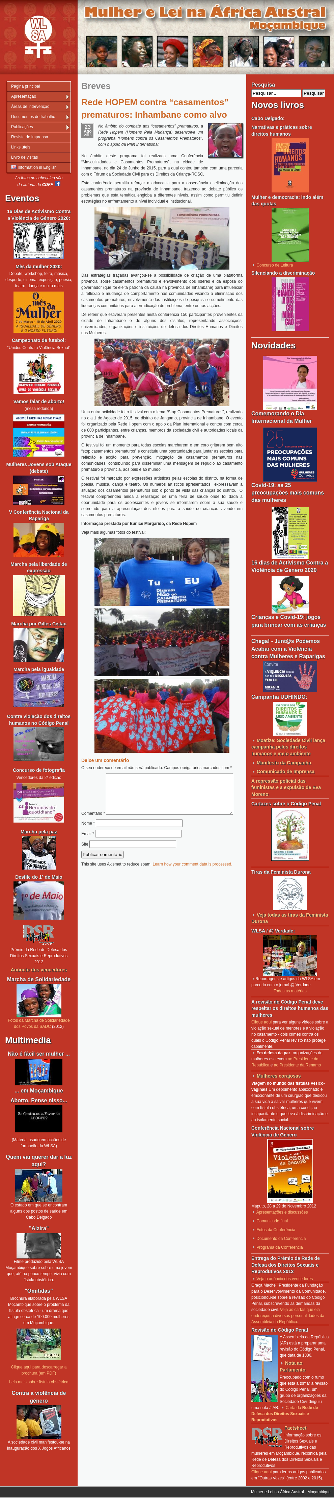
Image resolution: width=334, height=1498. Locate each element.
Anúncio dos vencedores (39, 969)
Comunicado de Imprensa (285, 771)
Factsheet (295, 1428)
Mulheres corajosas (279, 1076)
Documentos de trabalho (33, 116)
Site (84, 858)
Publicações (22, 126)
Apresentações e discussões (282, 1212)
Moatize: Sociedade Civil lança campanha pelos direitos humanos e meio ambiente (288, 747)
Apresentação (23, 96)
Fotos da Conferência (275, 1229)
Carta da (284, 1413)
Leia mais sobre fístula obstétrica (38, 1382)
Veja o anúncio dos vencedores (284, 1278)
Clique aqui (261, 1022)
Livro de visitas (24, 157)
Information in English (34, 167)
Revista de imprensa (29, 137)
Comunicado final (272, 1221)
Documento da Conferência (281, 1238)
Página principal (25, 86)
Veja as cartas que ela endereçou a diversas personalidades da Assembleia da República (287, 1315)
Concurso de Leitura (274, 265)
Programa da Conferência (279, 1247)
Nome (88, 837)
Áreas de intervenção (30, 106)
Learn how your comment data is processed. (192, 878)
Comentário (159, 776)
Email (87, 848)
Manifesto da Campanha (284, 762)
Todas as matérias (290, 991)
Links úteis (20, 147)
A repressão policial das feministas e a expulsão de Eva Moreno (286, 787)
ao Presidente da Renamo (297, 1065)
